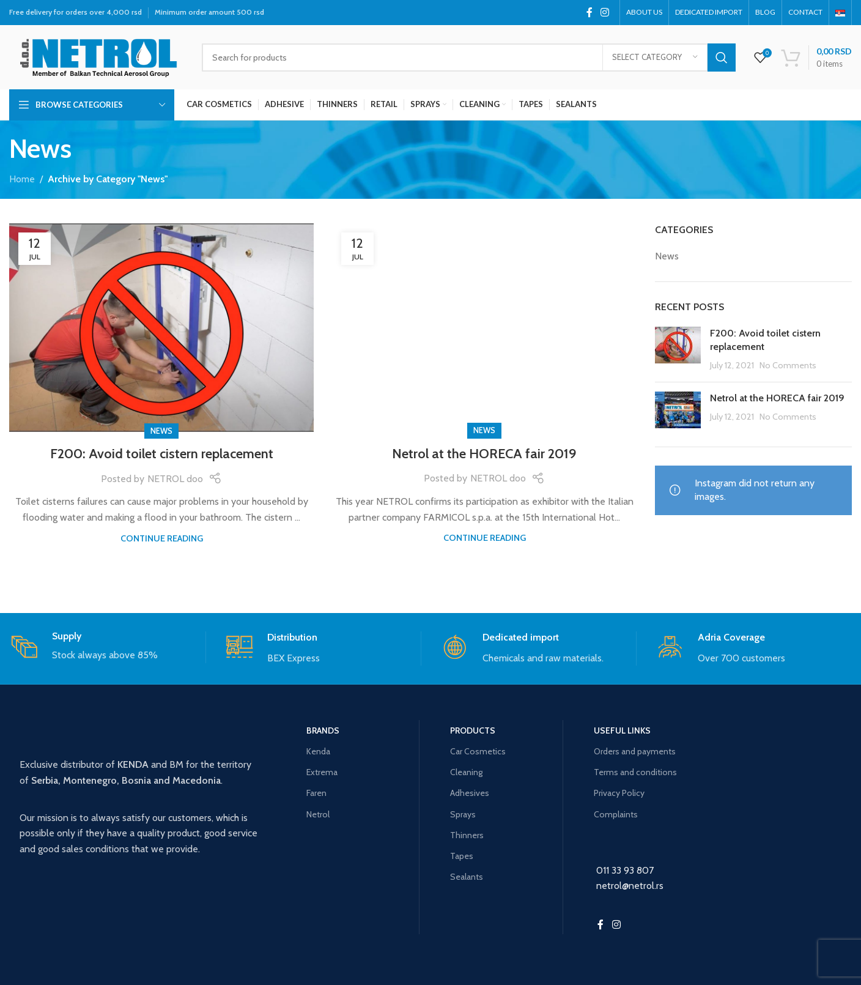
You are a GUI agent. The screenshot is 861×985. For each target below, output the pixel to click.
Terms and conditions (635, 772)
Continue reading (161, 538)
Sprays (463, 814)
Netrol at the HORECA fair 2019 (484, 453)
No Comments (787, 365)
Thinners (467, 835)
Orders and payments (635, 751)
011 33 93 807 (625, 870)
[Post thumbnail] (678, 350)
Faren (316, 792)
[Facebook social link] (589, 12)
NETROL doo (175, 479)
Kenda (318, 751)
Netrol (318, 814)
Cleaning (466, 772)
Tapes (461, 855)
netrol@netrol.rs (629, 885)
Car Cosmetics (478, 751)
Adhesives (469, 792)
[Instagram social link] (605, 12)
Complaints (616, 814)
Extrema (322, 772)
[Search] (469, 57)
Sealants (466, 876)
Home (22, 179)
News (161, 431)
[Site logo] (96, 56)
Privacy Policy (619, 792)
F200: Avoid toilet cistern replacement (161, 453)
